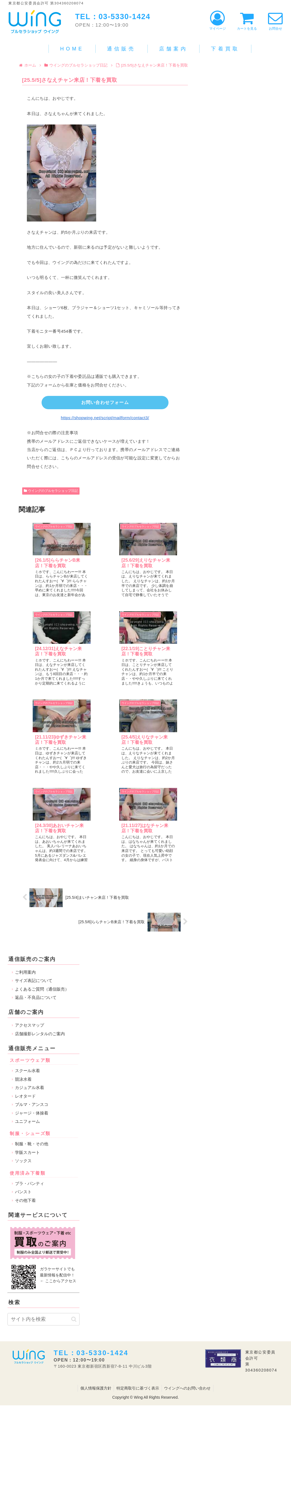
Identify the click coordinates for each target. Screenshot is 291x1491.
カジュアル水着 (29, 901)
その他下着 (25, 1014)
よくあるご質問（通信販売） (42, 803)
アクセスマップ (29, 839)
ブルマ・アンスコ (31, 918)
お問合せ (275, 20)
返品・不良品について (36, 812)
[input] (43, 1134)
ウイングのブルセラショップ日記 (51, 492)
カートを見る (247, 20)
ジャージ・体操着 (31, 927)
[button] (74, 1133)
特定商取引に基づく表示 (137, 1202)
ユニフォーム (27, 935)
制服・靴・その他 (31, 958)
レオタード (25, 910)
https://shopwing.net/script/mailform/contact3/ (105, 418)
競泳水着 (23, 893)
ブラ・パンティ (29, 997)
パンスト (23, 1006)
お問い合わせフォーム (105, 403)
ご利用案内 (25, 786)
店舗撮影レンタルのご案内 (40, 848)
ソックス (23, 975)
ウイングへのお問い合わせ (188, 1202)
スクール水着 (27, 884)
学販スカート (27, 966)
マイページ (217, 20)
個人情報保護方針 (95, 1202)
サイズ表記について (33, 795)
